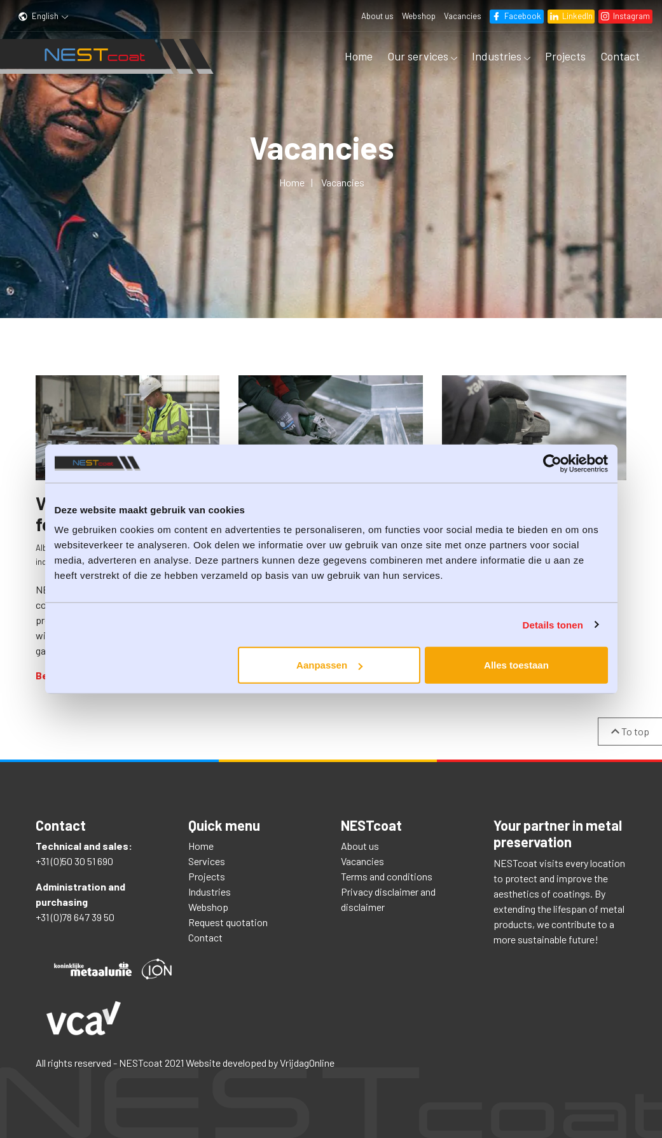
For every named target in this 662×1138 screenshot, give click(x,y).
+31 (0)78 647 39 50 (75, 917)
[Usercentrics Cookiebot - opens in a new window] (552, 463)
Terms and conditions (386, 876)
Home (359, 56)
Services (206, 861)
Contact (620, 56)
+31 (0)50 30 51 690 (74, 861)
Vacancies (462, 16)
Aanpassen (329, 665)
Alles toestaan (516, 665)
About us (377, 16)
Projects (565, 56)
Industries (501, 56)
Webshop (418, 16)
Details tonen (553, 624)
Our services (422, 56)
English (43, 16)
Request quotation (228, 922)
